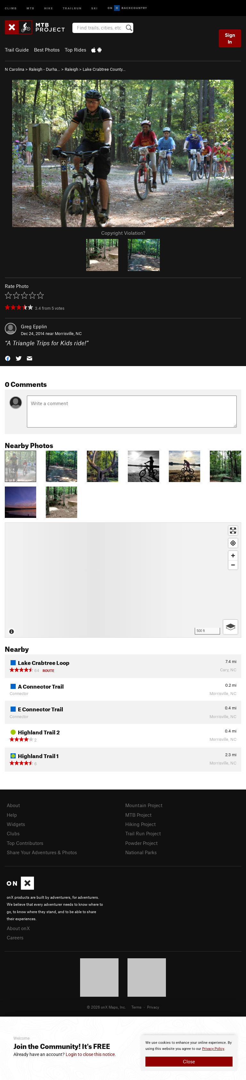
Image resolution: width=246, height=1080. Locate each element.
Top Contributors (25, 843)
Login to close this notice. (91, 1054)
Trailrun (72, 8)
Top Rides (75, 50)
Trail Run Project (143, 833)
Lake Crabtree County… (104, 69)
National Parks (141, 852)
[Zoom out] (233, 564)
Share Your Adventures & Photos (42, 852)
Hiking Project (140, 824)
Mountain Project (143, 805)
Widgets (16, 824)
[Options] (230, 627)
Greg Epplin (34, 326)
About (13, 805)
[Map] (123, 580)
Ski (94, 8)
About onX (18, 928)
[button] (8, 358)
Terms (136, 1007)
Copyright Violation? (123, 233)
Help (12, 815)
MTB (31, 8)
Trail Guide (17, 50)
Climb (11, 8)
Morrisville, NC (68, 333)
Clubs (13, 833)
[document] (189, 1053)
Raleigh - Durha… (44, 69)
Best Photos (47, 50)
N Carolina (14, 69)
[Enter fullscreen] (233, 530)
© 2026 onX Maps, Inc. (106, 1007)
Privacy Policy (213, 1049)
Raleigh (71, 69)
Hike (48, 8)
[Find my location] (233, 543)
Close (189, 1061)
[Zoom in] (233, 555)
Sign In (230, 38)
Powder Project (141, 843)
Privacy (153, 1007)
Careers (15, 937)
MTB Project (138, 815)
